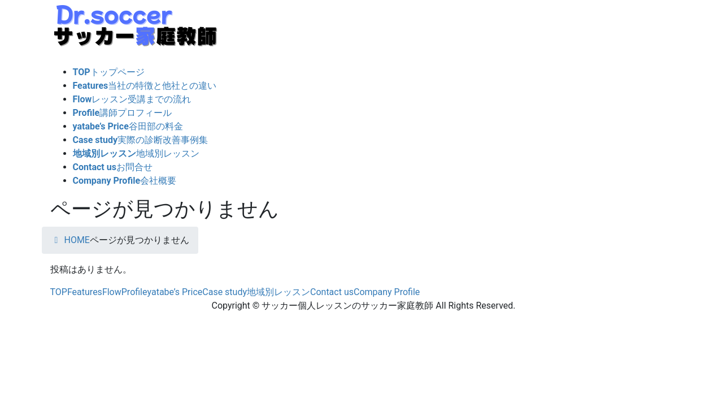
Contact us (332, 292)
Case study (224, 292)
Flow (111, 292)
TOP (58, 292)
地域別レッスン (278, 292)
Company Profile (387, 292)
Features (84, 292)
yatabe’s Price (175, 292)
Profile (134, 292)
